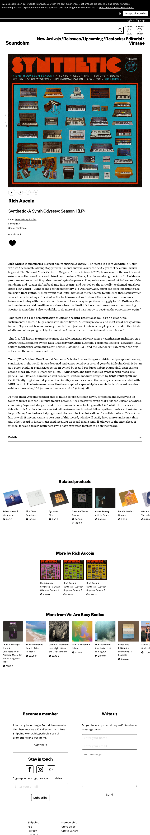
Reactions (31, 515)
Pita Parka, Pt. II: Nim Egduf (103, 650)
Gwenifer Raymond (59, 644)
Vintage (136, 43)
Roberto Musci (10, 511)
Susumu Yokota (80, 511)
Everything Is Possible (125, 653)
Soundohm (17, 43)
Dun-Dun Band (103, 644)
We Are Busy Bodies (25, 219)
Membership (69, 822)
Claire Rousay (102, 511)
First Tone (31, 511)
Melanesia (8, 515)
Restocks (114, 38)
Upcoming (93, 38)
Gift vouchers (69, 830)
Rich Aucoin (21, 201)
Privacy (32, 830)
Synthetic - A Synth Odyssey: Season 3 (73, 588)
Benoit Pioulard (126, 511)
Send (109, 794)
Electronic (21, 228)
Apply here (40, 744)
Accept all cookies (136, 13)
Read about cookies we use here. (116, 7)
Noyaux (122, 515)
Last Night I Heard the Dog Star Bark (58, 650)
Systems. (53, 511)
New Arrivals (49, 38)
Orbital (75, 648)
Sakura (75, 515)
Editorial (134, 38)
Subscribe (40, 798)
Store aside (68, 826)
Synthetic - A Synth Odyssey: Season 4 (50, 588)
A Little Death (102, 515)
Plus (51, 515)
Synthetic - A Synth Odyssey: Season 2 (96, 588)
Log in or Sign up (135, 20)
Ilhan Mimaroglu (11, 644)
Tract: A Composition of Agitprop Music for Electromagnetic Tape (12, 655)
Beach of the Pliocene (32, 650)
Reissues (72, 38)
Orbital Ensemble (81, 644)
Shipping (33, 822)
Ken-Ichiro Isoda (34, 644)
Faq (30, 826)
